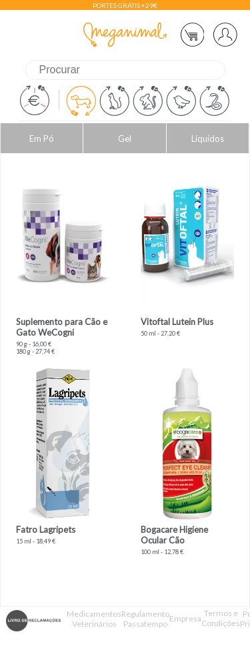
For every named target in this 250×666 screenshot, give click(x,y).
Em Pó (41, 138)
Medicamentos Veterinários (94, 619)
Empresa (185, 618)
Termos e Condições (220, 618)
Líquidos (207, 138)
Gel (124, 138)
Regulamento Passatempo (145, 619)
